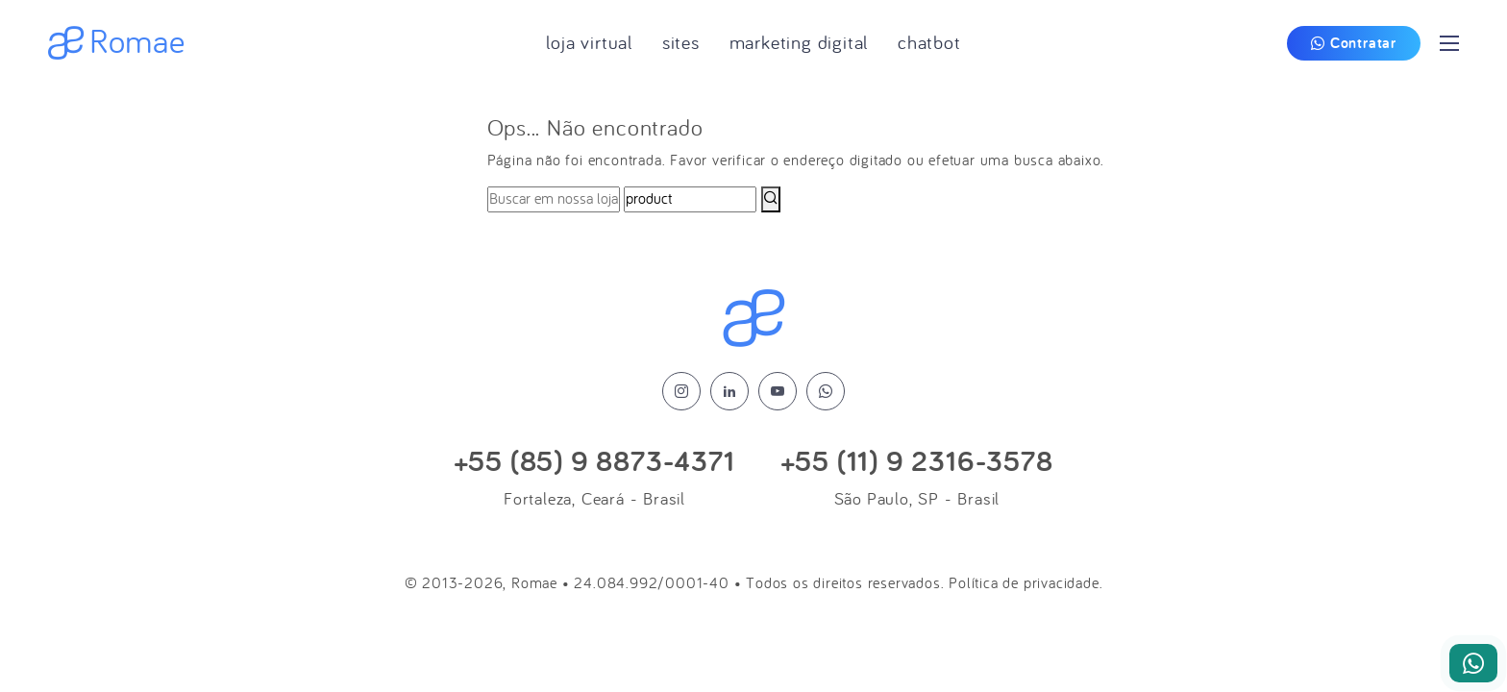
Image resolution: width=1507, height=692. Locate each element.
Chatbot (929, 43)
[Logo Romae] (754, 319)
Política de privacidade (1024, 583)
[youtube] (777, 391)
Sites (681, 43)
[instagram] (681, 391)
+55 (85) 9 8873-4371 (595, 462)
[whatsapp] (825, 391)
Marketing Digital (799, 43)
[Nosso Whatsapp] (1473, 663)
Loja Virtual (589, 43)
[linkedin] (729, 391)
